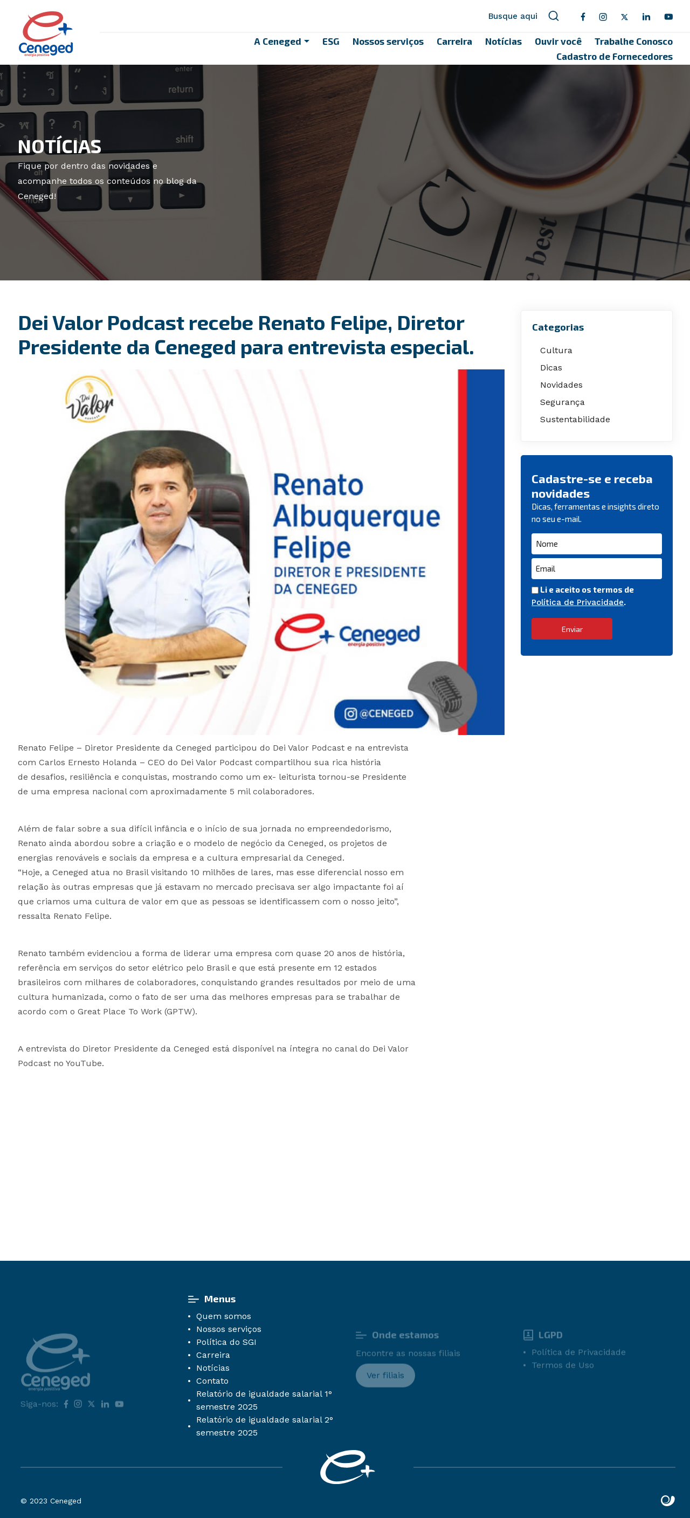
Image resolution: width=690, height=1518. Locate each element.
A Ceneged (277, 41)
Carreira (454, 41)
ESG (331, 41)
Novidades (561, 385)
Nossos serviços (388, 41)
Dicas (551, 367)
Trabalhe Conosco (634, 41)
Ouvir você (558, 41)
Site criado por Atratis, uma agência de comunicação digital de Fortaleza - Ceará (668, 1501)
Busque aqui (523, 16)
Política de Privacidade (578, 602)
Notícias (503, 41)
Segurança (562, 402)
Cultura (556, 350)
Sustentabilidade (575, 419)
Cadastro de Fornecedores (614, 56)
